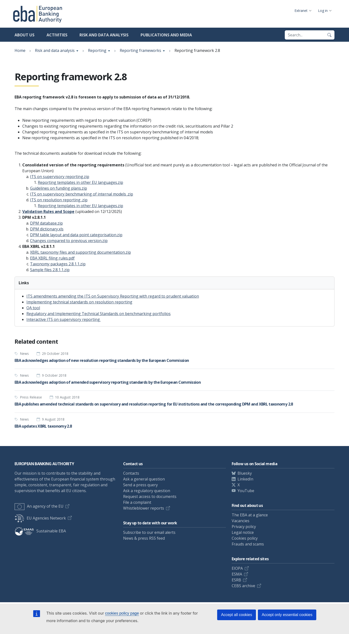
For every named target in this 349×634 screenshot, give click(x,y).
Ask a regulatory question (146, 490)
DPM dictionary (46, 229)
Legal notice (243, 532)
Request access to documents (149, 496)
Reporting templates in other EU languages (80, 182)
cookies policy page (122, 613)
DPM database (46, 223)
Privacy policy (244, 526)
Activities (57, 35)
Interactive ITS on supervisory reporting (63, 319)
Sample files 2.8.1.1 (50, 269)
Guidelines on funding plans (58, 188)
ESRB (236, 580)
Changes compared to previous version (69, 240)
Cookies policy (245, 538)
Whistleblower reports (143, 508)
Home (20, 50)
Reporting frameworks (140, 50)
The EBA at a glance (250, 515)
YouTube (246, 490)
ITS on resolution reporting (58, 200)
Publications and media (166, 35)
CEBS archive (243, 585)
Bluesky (245, 473)
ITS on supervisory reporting (59, 176)
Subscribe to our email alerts (149, 532)
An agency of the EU (39, 506)
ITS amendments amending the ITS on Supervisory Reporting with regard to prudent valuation (112, 296)
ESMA (237, 574)
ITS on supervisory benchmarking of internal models (81, 194)
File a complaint (137, 502)
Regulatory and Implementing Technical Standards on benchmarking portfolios (98, 313)
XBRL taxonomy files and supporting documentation (80, 252)
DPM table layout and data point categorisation (76, 234)
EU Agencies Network (40, 518)
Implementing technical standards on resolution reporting (79, 302)
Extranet (301, 10)
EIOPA (237, 568)
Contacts (131, 473)
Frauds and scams (248, 544)
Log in (323, 10)
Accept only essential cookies (287, 615)
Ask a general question (144, 479)
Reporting (97, 50)
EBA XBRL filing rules (52, 258)
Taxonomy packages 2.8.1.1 (58, 264)
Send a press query (140, 485)
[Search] (329, 35)
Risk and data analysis (103, 35)
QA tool (33, 307)
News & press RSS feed (144, 538)
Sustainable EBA (40, 531)
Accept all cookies (236, 615)
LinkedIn (245, 479)
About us (24, 35)
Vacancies (240, 520)
